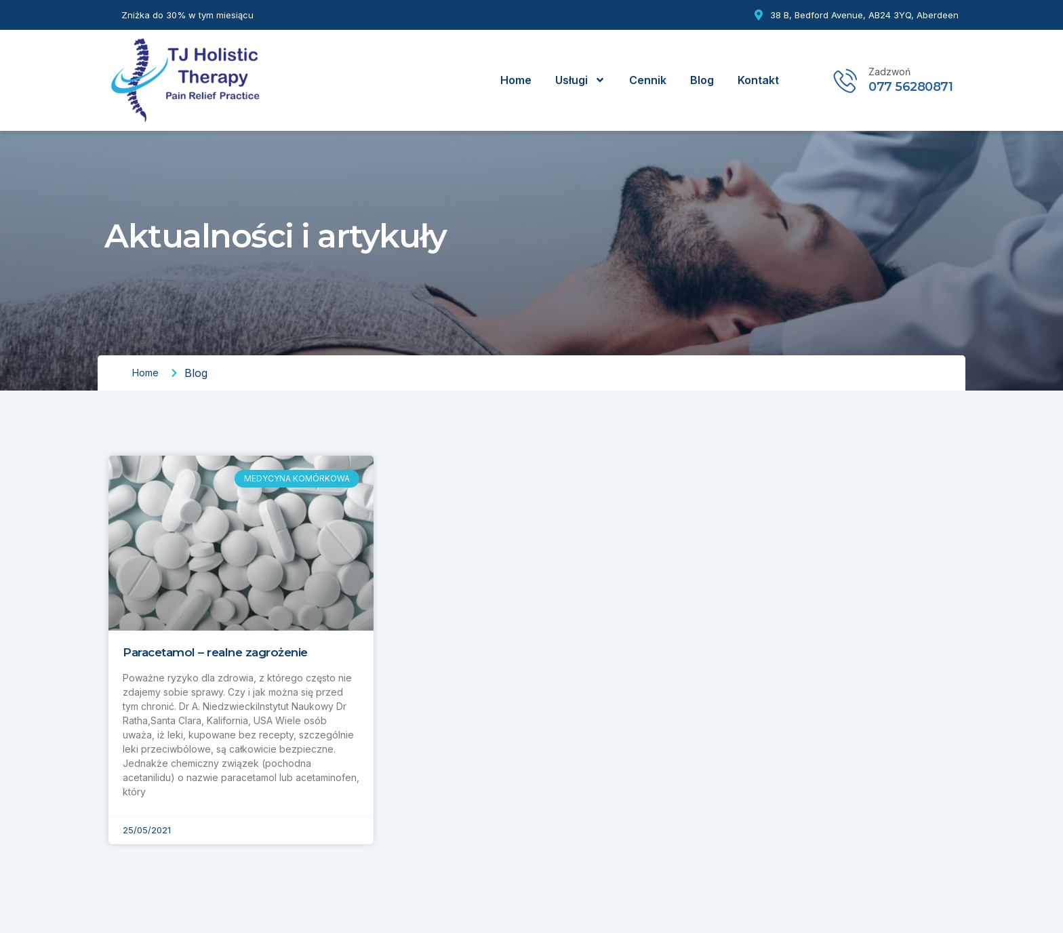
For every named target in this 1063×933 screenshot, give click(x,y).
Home (516, 80)
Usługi (580, 80)
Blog (702, 80)
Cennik (647, 80)
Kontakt (758, 80)
